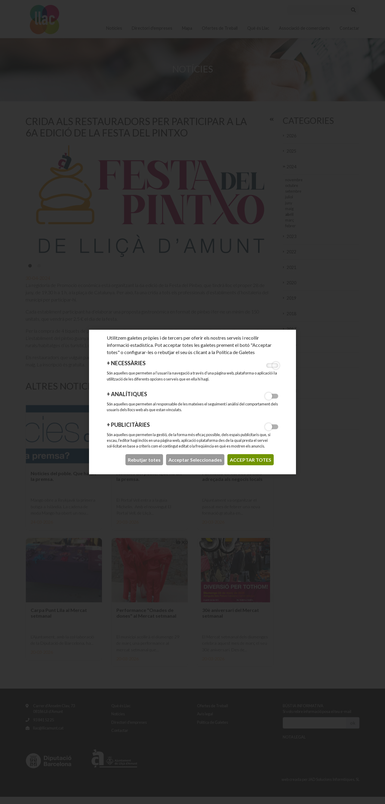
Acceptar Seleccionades (195, 460)
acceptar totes (250, 460)
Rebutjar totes (144, 460)
